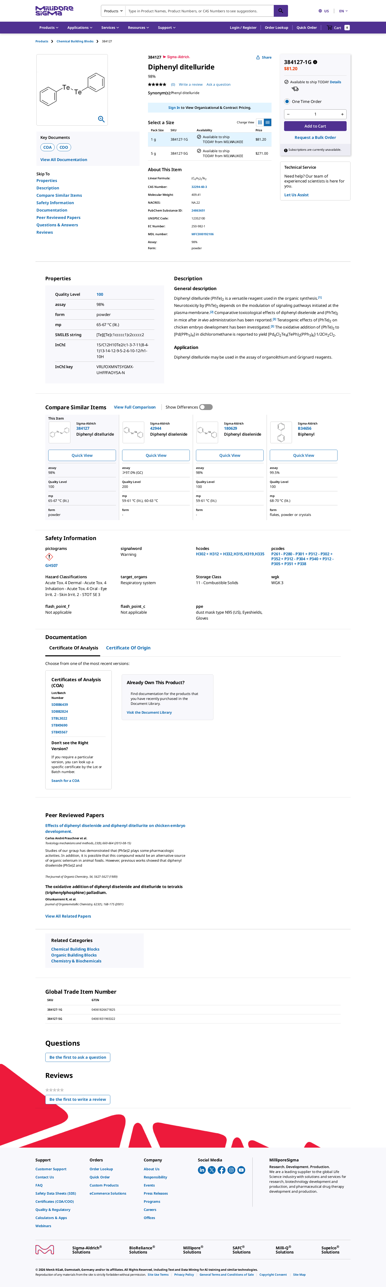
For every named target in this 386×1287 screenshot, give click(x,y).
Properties (46, 180)
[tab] (46, 41)
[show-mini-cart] (338, 27)
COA (47, 147)
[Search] (281, 11)
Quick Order (307, 27)
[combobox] (194, 11)
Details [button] (335, 82)
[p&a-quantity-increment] (342, 114)
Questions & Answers (57, 225)
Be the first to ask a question (77, 1057)
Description (47, 188)
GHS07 (51, 565)
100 (99, 294)
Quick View (82, 455)
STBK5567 (59, 732)
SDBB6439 (59, 704)
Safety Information (55, 202)
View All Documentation (63, 159)
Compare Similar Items (59, 195)
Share (264, 57)
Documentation (51, 210)
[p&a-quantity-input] (315, 114)
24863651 (198, 210)
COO (64, 147)
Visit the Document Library (149, 712)
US (323, 11)
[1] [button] (320, 297)
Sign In (174, 107)
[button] (243, 27)
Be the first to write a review (79, 1100)
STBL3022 (59, 718)
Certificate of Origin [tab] (128, 648)
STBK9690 (59, 725)
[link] (60, 1169)
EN (344, 11)
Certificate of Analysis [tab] (73, 648)
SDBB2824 (59, 711)
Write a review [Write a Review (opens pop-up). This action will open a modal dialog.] (191, 84)
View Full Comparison (135, 407)
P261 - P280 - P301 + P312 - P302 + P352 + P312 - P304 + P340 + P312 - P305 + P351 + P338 (302, 558)
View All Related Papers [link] (68, 916)
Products (41, 41)
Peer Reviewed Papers (58, 217)
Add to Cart (315, 126)
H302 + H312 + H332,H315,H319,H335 (230, 554)
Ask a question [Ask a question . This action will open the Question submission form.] (219, 84)
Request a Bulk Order (315, 137)
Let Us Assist (296, 194)
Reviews (44, 232)
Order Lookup (276, 27)
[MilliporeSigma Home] (54, 11)
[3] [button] (274, 319)
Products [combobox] (111, 11)
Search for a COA (65, 780)
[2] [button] (212, 312)
